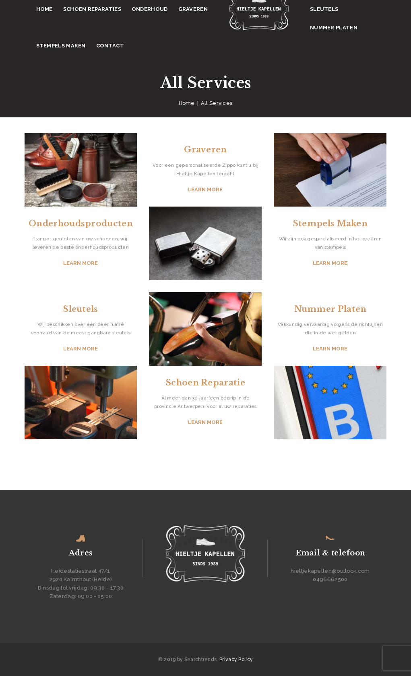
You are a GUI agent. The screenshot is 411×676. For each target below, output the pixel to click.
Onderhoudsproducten (81, 223)
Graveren (205, 149)
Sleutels (80, 309)
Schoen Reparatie (205, 382)
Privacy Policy (236, 659)
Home (187, 103)
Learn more (80, 263)
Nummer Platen (330, 309)
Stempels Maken (330, 223)
